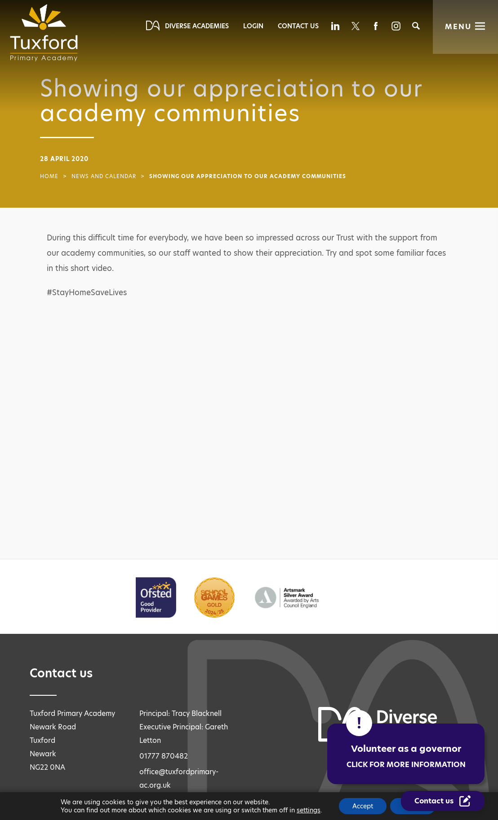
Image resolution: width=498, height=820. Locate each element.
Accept (362, 806)
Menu (458, 27)
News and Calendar (103, 176)
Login (253, 26)
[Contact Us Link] (443, 801)
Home (49, 176)
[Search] (416, 26)
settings (308, 810)
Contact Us (298, 26)
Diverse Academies (197, 26)
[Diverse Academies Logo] (47, 33)
